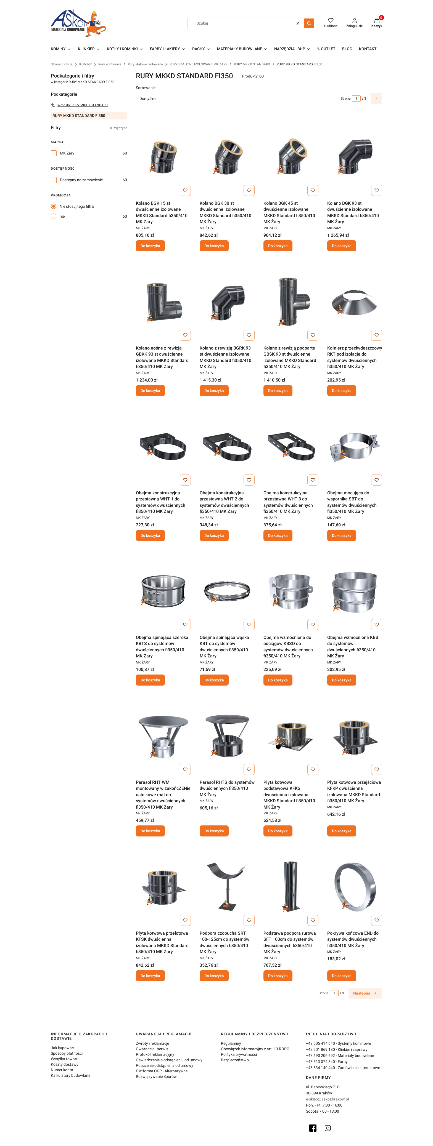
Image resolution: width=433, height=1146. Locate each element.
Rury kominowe (109, 64)
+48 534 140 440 (320, 1067)
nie (62, 216)
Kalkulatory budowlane (70, 1075)
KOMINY (85, 64)
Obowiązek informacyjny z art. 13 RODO (255, 1049)
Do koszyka (150, 246)
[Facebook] (312, 1128)
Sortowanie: (146, 88)
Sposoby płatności (67, 1053)
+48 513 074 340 (320, 1061)
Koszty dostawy (64, 1064)
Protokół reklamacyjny (155, 1054)
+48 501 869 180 (320, 1049)
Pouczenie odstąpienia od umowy (164, 1065)
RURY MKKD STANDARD (252, 64)
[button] (309, 23)
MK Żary (67, 153)
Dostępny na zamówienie (81, 180)
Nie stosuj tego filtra (77, 206)
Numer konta (62, 1070)
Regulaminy (231, 1043)
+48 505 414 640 (320, 1043)
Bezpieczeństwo (235, 1060)
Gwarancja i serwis (152, 1049)
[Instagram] (327, 1128)
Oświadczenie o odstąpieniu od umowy (169, 1060)
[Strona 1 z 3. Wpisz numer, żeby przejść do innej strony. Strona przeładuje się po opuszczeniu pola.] (356, 98)
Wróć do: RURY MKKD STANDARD (79, 105)
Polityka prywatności (239, 1054)
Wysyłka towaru (64, 1059)
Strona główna (62, 64)
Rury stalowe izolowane (145, 64)
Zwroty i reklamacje (152, 1043)
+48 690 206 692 (320, 1055)
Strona (346, 98)
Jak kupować (62, 1048)
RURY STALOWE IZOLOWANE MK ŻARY (198, 64)
